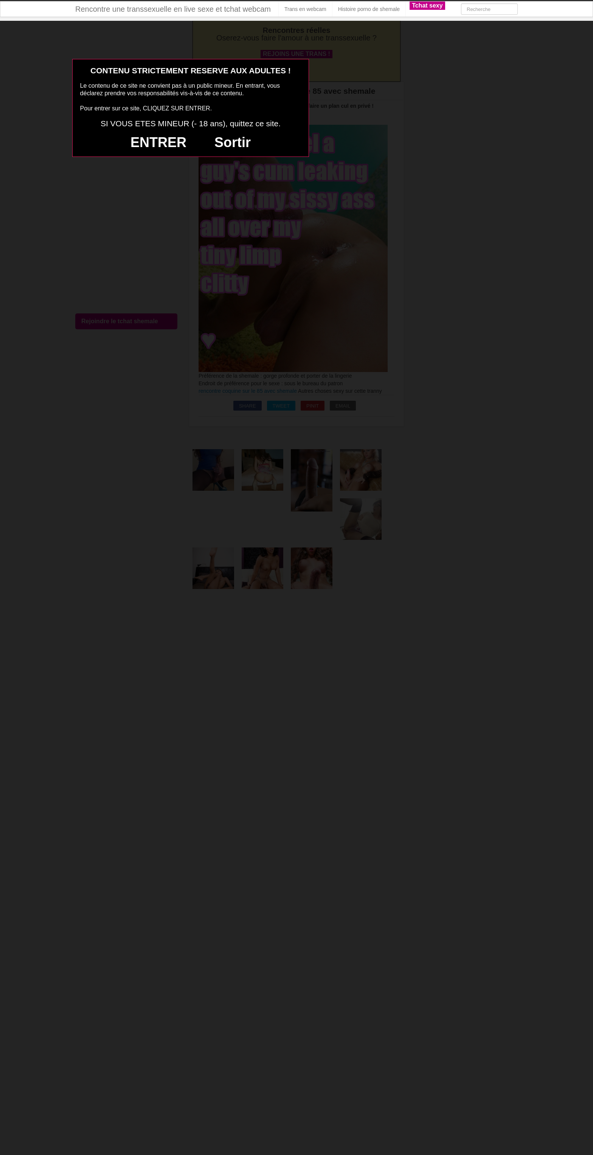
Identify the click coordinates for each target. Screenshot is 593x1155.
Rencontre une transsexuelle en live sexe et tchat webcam (173, 9)
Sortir (232, 142)
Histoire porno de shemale (369, 9)
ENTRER (158, 142)
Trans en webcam (305, 9)
